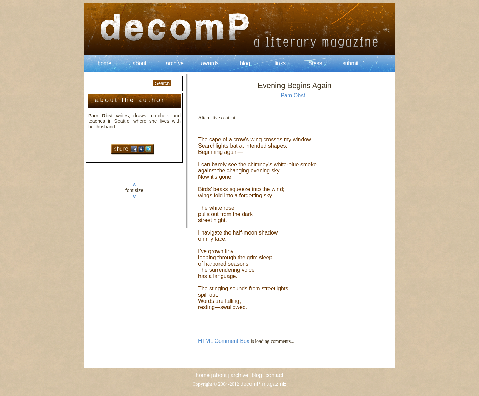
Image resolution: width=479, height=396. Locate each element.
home (104, 63)
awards (210, 63)
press (315, 63)
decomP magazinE (263, 384)
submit (350, 63)
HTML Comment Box (223, 341)
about (139, 63)
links (280, 63)
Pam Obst (293, 95)
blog (245, 63)
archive (175, 63)
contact (274, 375)
